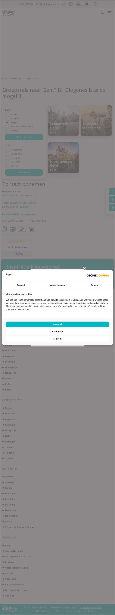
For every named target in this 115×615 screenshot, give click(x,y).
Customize (57, 331)
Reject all (57, 339)
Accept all (57, 324)
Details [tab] (94, 285)
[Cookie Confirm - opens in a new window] (98, 275)
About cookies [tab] (57, 285)
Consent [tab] (21, 285)
